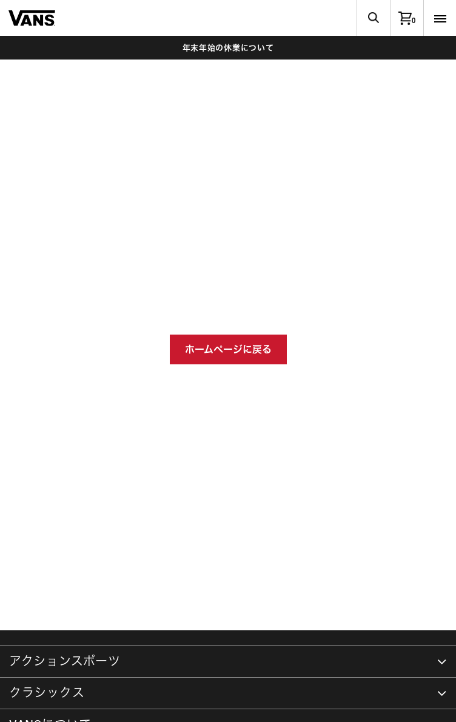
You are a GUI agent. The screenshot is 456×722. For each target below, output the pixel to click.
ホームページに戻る (228, 349)
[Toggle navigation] (439, 18)
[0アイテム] (407, 18)
